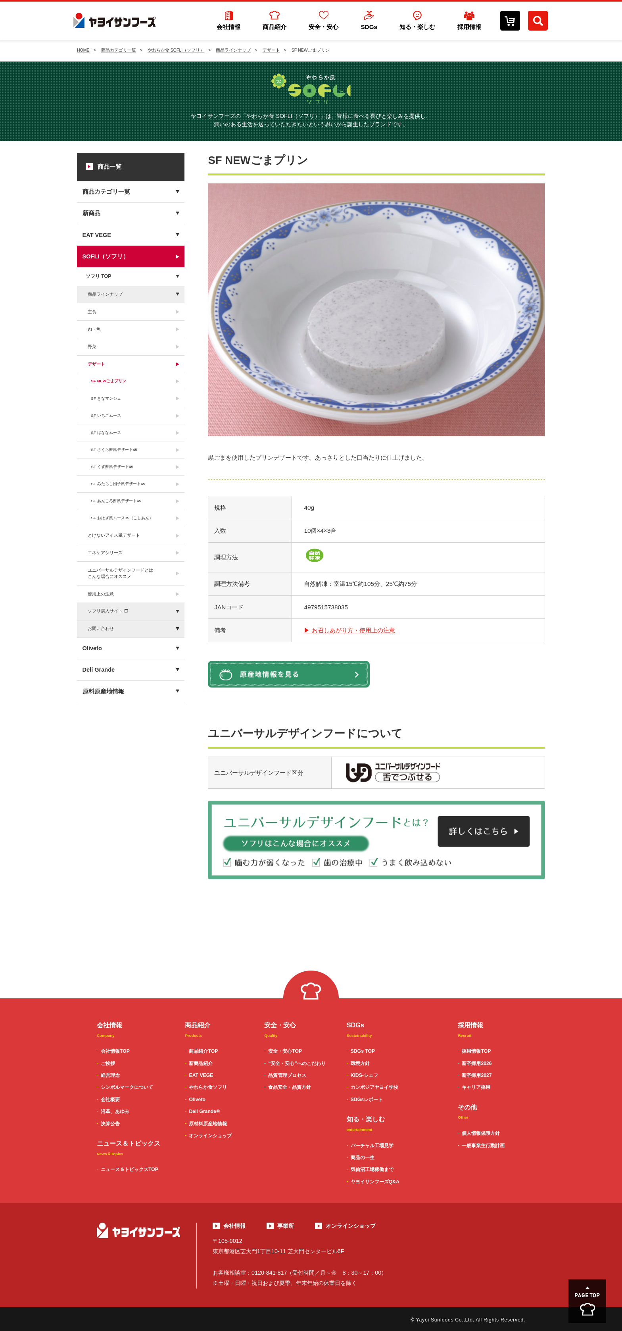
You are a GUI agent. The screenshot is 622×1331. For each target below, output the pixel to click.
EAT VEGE (97, 235)
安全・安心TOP (285, 1051)
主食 (92, 311)
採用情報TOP (476, 1051)
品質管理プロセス (287, 1075)
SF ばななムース (106, 432)
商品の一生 (362, 1157)
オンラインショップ (210, 1135)
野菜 (92, 346)
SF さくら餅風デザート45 (114, 449)
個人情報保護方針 (481, 1133)
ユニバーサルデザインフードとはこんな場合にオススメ (120, 573)
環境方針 (360, 1063)
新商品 (91, 213)
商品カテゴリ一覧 (118, 50)
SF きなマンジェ (106, 398)
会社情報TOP (115, 1051)
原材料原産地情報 (208, 1124)
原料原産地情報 (103, 691)
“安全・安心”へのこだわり (296, 1063)
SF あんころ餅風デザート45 (116, 501)
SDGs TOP (363, 1051)
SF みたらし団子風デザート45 (118, 484)
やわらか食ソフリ (208, 1087)
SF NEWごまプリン (108, 381)
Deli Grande (99, 669)
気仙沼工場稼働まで (372, 1169)
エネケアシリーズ (105, 552)
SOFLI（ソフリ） (106, 256)
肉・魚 (94, 329)
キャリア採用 (476, 1087)
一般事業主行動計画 (483, 1145)
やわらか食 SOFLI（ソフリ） (176, 50)
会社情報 (234, 1226)
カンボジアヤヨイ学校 (374, 1087)
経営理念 (110, 1075)
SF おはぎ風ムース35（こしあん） (122, 518)
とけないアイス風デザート (114, 535)
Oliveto (92, 648)
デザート (271, 50)
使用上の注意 (101, 593)
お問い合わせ (101, 628)
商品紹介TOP (203, 1051)
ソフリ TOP (98, 276)
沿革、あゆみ (115, 1111)
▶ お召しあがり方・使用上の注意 (349, 630)
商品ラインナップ (233, 50)
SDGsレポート (367, 1099)
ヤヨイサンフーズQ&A (375, 1182)
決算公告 (110, 1124)
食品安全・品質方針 (289, 1087)
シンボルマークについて (127, 1087)
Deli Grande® (204, 1111)
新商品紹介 (201, 1063)
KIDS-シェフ (364, 1075)
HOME (83, 50)
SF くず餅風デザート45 (112, 466)
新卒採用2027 (476, 1075)
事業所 (285, 1226)
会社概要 (110, 1099)
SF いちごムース (106, 415)
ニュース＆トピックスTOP (129, 1169)
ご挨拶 (108, 1063)
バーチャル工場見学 (372, 1145)
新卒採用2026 (476, 1063)
